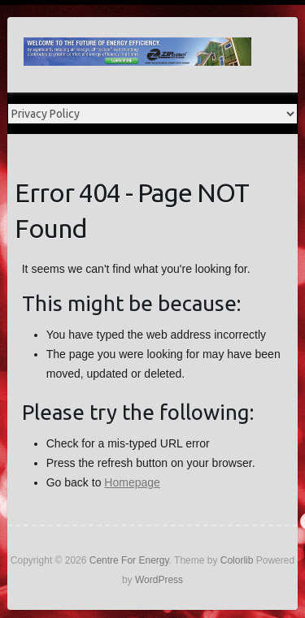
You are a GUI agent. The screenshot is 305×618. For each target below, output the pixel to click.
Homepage (132, 482)
